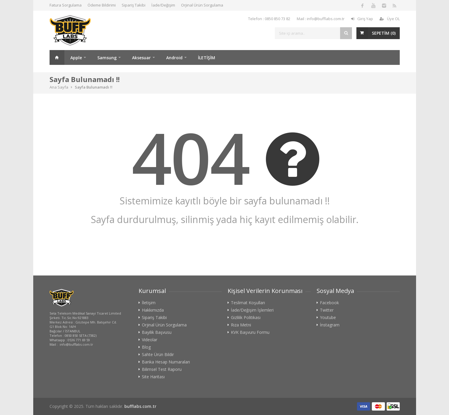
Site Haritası (153, 376)
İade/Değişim (163, 5)
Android (174, 57)
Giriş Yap (362, 18)
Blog (146, 347)
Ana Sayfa (57, 57)
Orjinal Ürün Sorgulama (202, 5)
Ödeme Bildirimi (102, 5)
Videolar (149, 339)
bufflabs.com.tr (140, 406)
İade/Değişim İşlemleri (252, 310)
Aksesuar (141, 57)
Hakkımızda (153, 310)
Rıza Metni (241, 325)
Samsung (107, 57)
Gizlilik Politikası (246, 317)
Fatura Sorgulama (66, 5)
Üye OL (390, 18)
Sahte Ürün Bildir (158, 354)
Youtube (328, 317)
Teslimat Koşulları (248, 302)
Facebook (329, 302)
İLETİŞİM (206, 57)
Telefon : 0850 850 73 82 (269, 18)
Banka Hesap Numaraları (166, 362)
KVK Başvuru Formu (250, 332)
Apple (76, 57)
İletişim (149, 302)
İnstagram (329, 325)
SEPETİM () (384, 33)
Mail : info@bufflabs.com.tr (321, 18)
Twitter (327, 310)
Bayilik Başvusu (157, 332)
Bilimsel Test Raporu (162, 369)
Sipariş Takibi (133, 5)
